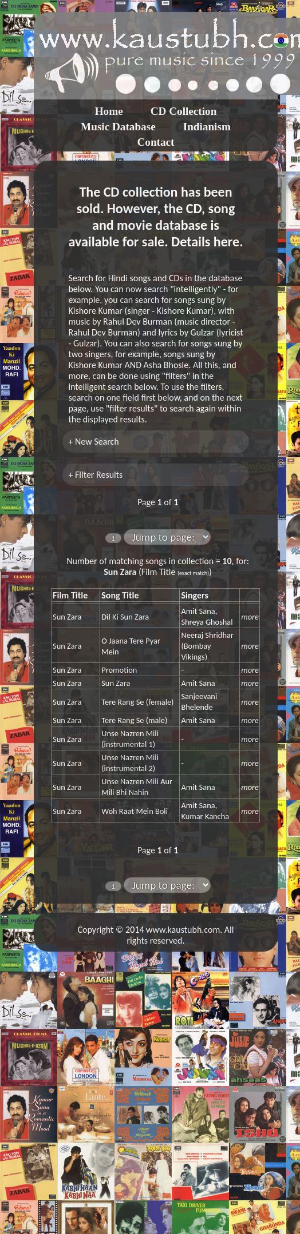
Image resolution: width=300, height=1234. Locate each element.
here (226, 241)
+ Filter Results (95, 474)
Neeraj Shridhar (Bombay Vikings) (207, 646)
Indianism (207, 127)
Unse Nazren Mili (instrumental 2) (130, 762)
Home (109, 111)
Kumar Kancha (205, 816)
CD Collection (184, 111)
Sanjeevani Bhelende (199, 701)
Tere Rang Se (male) (134, 720)
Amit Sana (198, 611)
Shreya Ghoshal (206, 622)
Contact (155, 142)
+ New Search (93, 441)
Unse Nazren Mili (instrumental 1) (130, 738)
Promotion (119, 670)
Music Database (118, 127)
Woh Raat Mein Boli (134, 811)
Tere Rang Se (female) (137, 702)
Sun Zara (67, 617)
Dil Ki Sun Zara (125, 617)
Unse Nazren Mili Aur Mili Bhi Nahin (136, 786)
